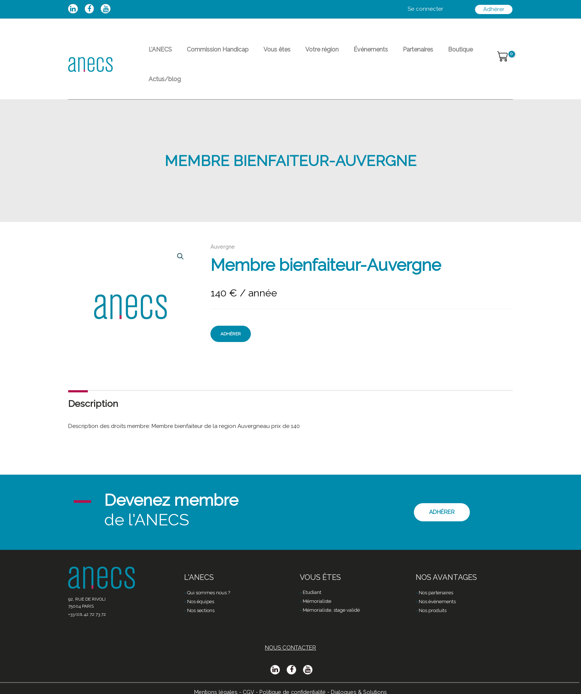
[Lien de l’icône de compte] (425, 9)
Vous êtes (262, 53)
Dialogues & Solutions (362, 681)
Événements (344, 53)
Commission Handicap (209, 53)
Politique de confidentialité (292, 681)
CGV (246, 681)
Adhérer (230, 313)
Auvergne (223, 226)
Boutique (421, 53)
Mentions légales (212, 681)
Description (93, 382)
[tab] (93, 382)
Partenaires (385, 53)
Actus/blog (459, 53)
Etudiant (312, 582)
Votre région (301, 53)
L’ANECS (157, 53)
